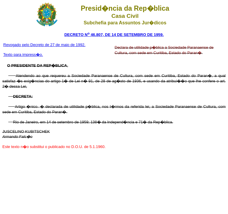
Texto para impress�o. (23, 54)
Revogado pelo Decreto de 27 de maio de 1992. (44, 45)
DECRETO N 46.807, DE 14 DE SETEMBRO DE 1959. (114, 34)
